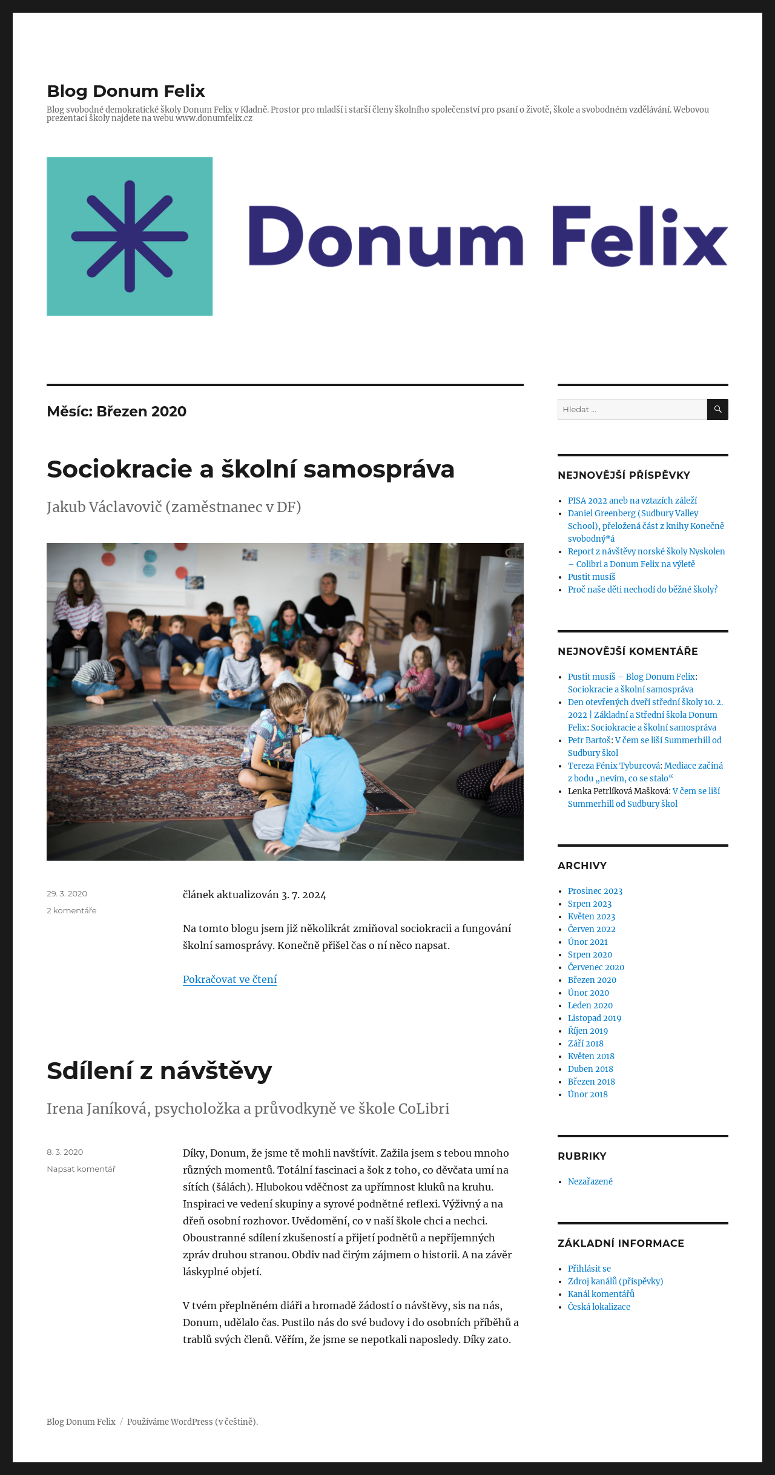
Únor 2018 (588, 1094)
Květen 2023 (591, 917)
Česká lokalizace (599, 1307)
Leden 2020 (590, 1005)
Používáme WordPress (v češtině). (192, 1422)
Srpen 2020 (590, 955)
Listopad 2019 (595, 1018)
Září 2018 (586, 1044)
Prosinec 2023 (595, 891)
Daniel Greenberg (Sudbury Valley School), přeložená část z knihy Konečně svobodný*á (646, 526)
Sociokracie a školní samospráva (251, 469)
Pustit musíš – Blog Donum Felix (631, 677)
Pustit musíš (592, 577)
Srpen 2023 (590, 904)
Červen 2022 (592, 929)
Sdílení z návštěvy (159, 1070)
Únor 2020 (588, 993)
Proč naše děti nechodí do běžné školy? (642, 590)
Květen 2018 (591, 1056)
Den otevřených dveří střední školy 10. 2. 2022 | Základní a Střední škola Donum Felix (645, 715)
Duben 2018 (590, 1069)
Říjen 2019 (588, 1031)
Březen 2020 (592, 980)
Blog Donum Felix (126, 90)
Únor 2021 (588, 942)
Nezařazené (590, 1182)
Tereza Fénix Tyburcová (614, 766)
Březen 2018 (591, 1082)
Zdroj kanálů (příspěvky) (616, 1281)
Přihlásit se (589, 1269)
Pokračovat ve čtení (230, 979)
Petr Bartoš (589, 740)
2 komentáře (71, 910)
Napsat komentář (81, 1169)
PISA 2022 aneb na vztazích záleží (632, 501)
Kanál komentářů (601, 1294)
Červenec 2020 (596, 967)
